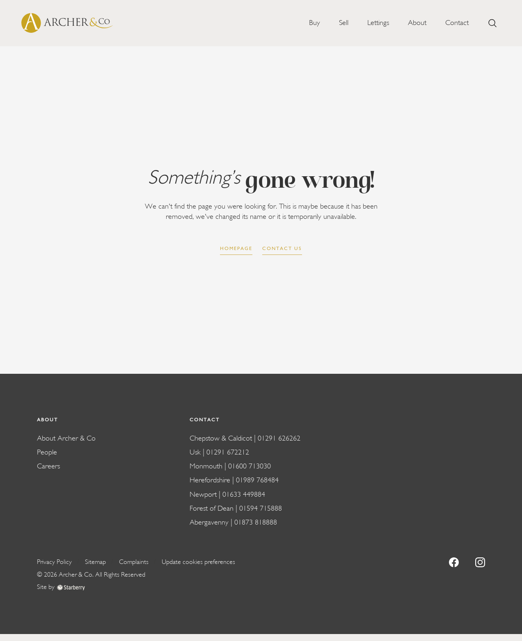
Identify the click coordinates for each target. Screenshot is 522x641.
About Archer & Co (66, 438)
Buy (314, 22)
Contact (457, 22)
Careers (48, 466)
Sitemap (95, 562)
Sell (343, 22)
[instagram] (480, 562)
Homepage (236, 248)
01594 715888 (260, 508)
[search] (492, 23)
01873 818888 (255, 522)
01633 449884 (243, 494)
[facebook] (454, 562)
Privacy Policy (54, 562)
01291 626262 (279, 438)
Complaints (134, 562)
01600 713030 (249, 466)
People (47, 452)
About (417, 22)
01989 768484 (257, 480)
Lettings (378, 22)
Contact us (282, 248)
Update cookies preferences (198, 562)
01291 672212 (227, 452)
